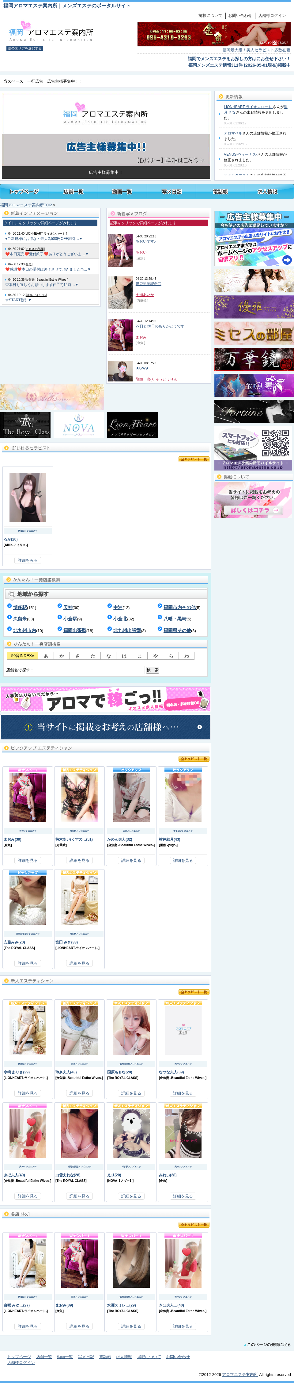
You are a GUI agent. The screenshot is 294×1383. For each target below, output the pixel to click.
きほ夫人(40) (14, 1175)
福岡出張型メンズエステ (28, 934)
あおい (141, 252)
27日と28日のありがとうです (160, 326)
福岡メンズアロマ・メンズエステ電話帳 (220, 191)
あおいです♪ (146, 241)
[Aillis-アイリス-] (35, 295)
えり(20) (114, 1175)
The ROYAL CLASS (19, 948)
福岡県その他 (177, 630)
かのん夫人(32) (119, 839)
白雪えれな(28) (68, 1175)
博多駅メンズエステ (27, 531)
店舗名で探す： (82, 670)
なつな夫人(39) (171, 1072)
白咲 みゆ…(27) (17, 1305)
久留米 (20, 618)
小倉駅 (70, 618)
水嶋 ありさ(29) (17, 1072)
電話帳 (105, 1356)
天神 (68, 607)
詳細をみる (28, 560)
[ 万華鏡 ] (142, 300)
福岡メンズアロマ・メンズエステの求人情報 (269, 191)
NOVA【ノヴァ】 (120, 1180)
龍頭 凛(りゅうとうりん (156, 379)
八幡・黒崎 (175, 618)
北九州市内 (24, 630)
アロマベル (233, 133)
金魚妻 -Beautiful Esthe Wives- (130, 845)
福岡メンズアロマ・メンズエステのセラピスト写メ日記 (171, 191)
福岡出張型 (74, 630)
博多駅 (20, 607)
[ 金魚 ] (140, 258)
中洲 (118, 607)
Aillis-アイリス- (16, 545)
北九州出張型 (127, 630)
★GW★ (142, 368)
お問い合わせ (240, 15)
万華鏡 (61, 845)
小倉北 (120, 618)
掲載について (210, 15)
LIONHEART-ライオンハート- (248, 107)
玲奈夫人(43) (66, 1072)
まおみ (141, 337)
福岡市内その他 (180, 607)
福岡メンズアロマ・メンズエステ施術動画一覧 (122, 191)
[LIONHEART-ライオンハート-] (45, 233)
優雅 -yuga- (168, 845)
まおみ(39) (12, 839)
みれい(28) (168, 1175)
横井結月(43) (169, 839)
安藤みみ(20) (14, 942)
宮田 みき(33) (66, 942)
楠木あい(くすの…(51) (74, 839)
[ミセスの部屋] (34, 249)
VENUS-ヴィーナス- (240, 154)
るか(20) (11, 539)
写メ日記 (86, 1356)
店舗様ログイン (272, 15)
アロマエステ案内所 (240, 1374)
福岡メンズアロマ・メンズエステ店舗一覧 (73, 191)
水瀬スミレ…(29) (121, 1305)
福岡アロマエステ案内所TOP (26, 205)
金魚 (8, 845)
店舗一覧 (44, 1356)
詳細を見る (28, 860)
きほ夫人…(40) (171, 1305)
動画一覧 (65, 1356)
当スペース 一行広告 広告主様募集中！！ (43, 81)
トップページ (24, 191)
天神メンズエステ (27, 831)
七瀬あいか (145, 295)
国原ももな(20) (119, 1072)
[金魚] (28, 264)
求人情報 (124, 1356)
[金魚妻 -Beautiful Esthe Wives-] (46, 279)
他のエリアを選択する (25, 48)
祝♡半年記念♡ (148, 284)
